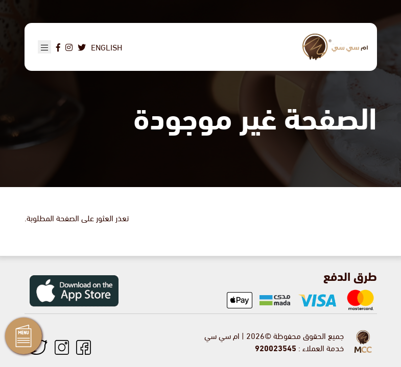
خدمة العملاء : (299, 347)
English (106, 47)
